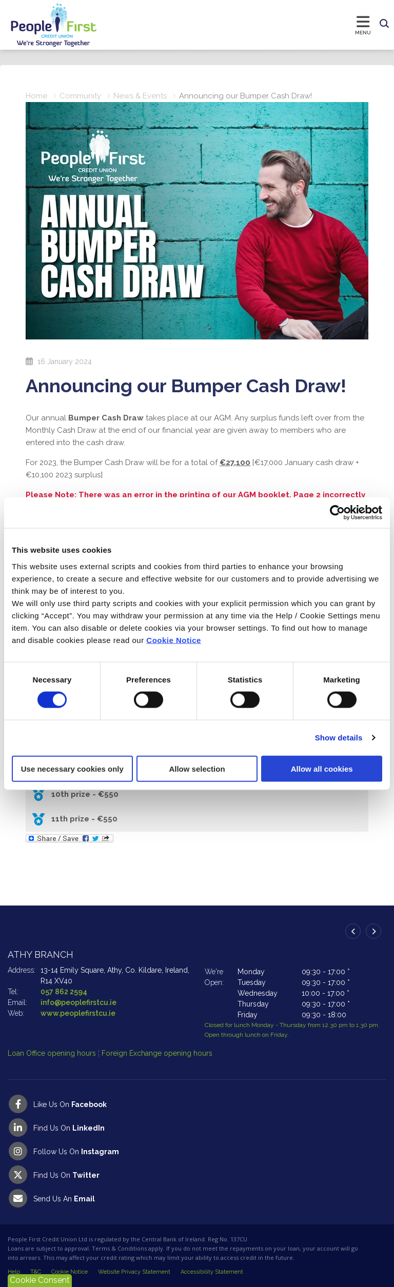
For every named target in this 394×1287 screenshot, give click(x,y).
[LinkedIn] (197, 1127)
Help (14, 1272)
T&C (35, 1272)
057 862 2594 (64, 992)
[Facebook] (197, 1104)
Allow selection (197, 768)
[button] (384, 24)
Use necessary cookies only (72, 768)
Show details (339, 737)
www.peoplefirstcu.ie (78, 1013)
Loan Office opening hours (53, 1053)
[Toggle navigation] (236, 25)
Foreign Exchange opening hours (157, 1053)
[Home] (43, 25)
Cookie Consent (40, 1280)
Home (36, 95)
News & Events (140, 95)
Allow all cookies (322, 768)
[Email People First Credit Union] (197, 1198)
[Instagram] (197, 1151)
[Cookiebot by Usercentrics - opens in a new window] (337, 512)
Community (80, 95)
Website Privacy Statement (134, 1272)
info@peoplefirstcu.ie (78, 1002)
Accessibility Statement (212, 1272)
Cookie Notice (173, 639)
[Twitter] (197, 1175)
